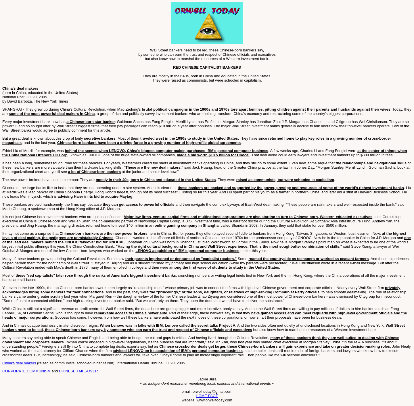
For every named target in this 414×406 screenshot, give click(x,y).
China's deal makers (19, 363)
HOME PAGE (207, 396)
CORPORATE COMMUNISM (26, 371)
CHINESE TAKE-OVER (78, 371)
